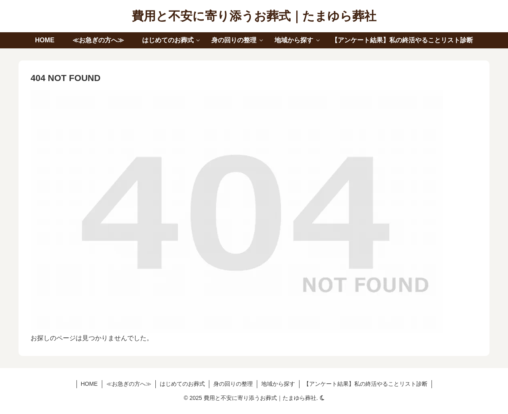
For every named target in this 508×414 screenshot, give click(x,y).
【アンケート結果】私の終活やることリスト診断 (365, 384)
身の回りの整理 (233, 384)
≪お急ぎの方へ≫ (128, 384)
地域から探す (278, 384)
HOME (89, 384)
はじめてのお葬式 (182, 384)
